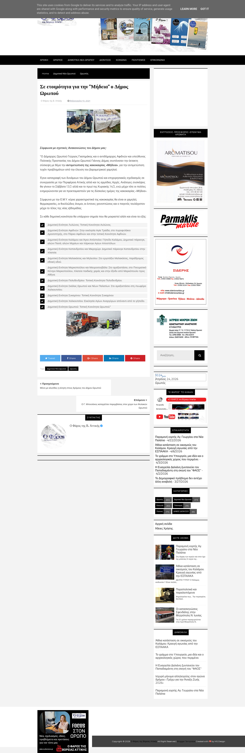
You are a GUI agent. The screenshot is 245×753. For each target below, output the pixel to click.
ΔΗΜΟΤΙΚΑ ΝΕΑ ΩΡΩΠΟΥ (81, 60)
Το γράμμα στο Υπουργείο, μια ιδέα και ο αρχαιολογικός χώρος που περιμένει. (179, 457)
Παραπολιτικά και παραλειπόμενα (186, 591)
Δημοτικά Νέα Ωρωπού (56, 368)
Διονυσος (105, 60)
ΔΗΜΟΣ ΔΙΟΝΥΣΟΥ (181, 511)
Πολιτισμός (178, 505)
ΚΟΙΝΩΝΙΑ (121, 60)
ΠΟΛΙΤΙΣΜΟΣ (138, 60)
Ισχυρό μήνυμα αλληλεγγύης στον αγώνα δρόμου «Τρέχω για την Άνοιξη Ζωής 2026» (180, 679)
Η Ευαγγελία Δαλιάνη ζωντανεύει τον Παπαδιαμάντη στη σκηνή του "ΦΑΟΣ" (178, 469)
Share (71, 358)
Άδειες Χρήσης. (164, 528)
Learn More (188, 9)
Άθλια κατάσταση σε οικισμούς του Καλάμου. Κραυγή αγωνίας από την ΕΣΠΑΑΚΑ (176, 448)
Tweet (50, 358)
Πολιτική (160, 511)
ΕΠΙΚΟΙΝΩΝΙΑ (157, 60)
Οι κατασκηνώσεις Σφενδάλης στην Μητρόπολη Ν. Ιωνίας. (189, 612)
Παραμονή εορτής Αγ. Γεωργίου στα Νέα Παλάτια (189, 549)
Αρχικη (44, 60)
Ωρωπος (58, 60)
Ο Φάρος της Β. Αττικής (85, 409)
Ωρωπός (73, 368)
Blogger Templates (186, 741)
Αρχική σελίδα (163, 523)
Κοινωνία (160, 505)
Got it (204, 9)
